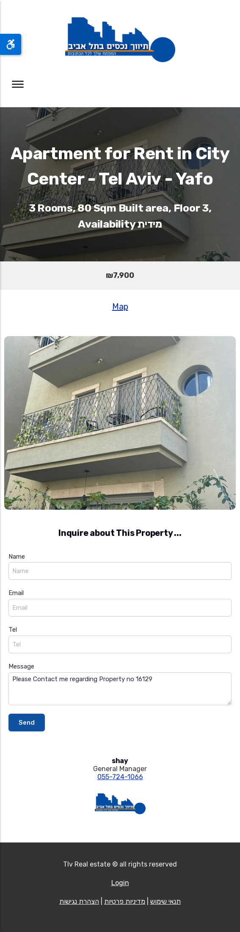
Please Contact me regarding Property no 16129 (120, 689)
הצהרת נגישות (79, 901)
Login (120, 883)
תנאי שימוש (165, 901)
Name (16, 556)
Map (120, 307)
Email (16, 593)
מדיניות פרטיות (124, 901)
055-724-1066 (120, 777)
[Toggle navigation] (17, 84)
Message (21, 666)
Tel (12, 629)
